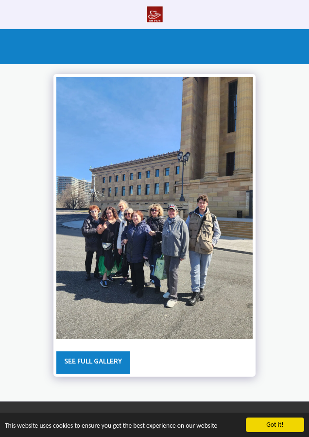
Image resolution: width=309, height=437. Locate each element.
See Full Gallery (93, 361)
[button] (10, 13)
